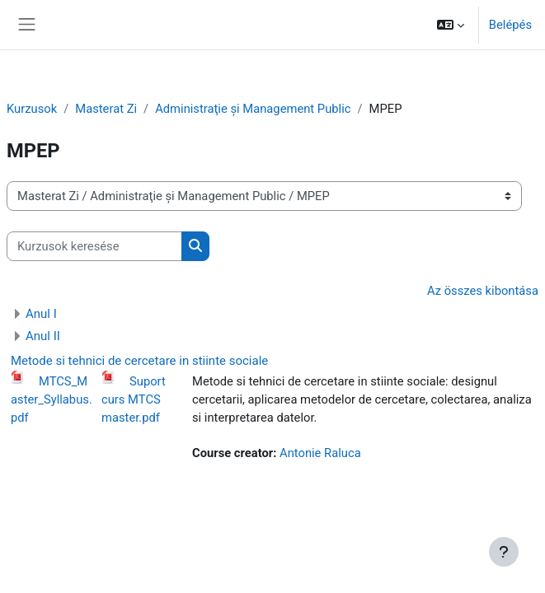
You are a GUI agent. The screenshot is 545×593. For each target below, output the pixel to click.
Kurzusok (32, 108)
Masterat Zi (106, 108)
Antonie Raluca (320, 453)
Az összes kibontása (482, 290)
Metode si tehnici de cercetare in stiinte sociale (139, 360)
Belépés (510, 24)
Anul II (43, 336)
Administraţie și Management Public (252, 108)
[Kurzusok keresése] (94, 246)
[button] (450, 24)
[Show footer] (504, 552)
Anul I (41, 313)
